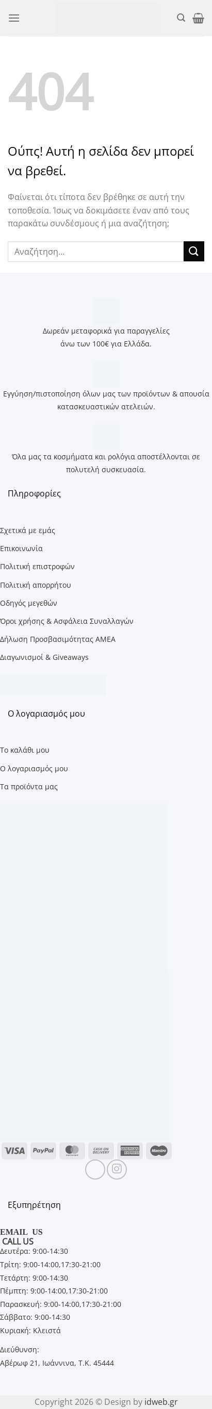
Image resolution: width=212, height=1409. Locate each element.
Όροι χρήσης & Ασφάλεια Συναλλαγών (67, 621)
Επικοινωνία (21, 548)
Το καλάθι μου (25, 750)
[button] (14, 17)
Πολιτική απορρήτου (35, 585)
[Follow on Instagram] (117, 1169)
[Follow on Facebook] (95, 1169)
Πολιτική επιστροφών (37, 566)
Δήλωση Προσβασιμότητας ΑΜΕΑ (58, 639)
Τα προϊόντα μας (29, 786)
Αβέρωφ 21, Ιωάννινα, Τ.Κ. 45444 (57, 1363)
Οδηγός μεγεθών (28, 603)
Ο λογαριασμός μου (34, 768)
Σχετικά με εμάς (27, 530)
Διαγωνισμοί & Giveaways (44, 657)
